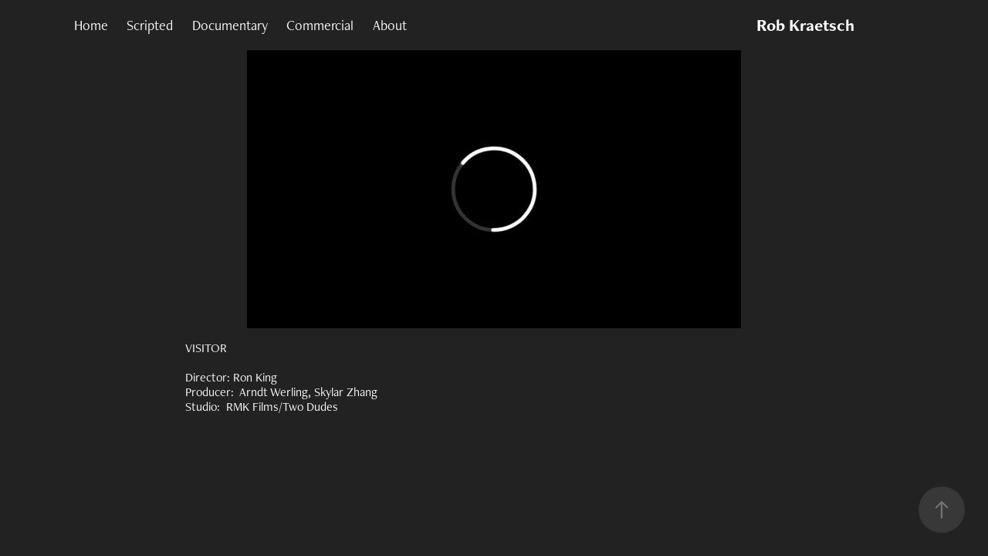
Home (91, 25)
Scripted (150, 25)
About (390, 25)
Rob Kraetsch (805, 25)
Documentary (230, 25)
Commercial (320, 25)
